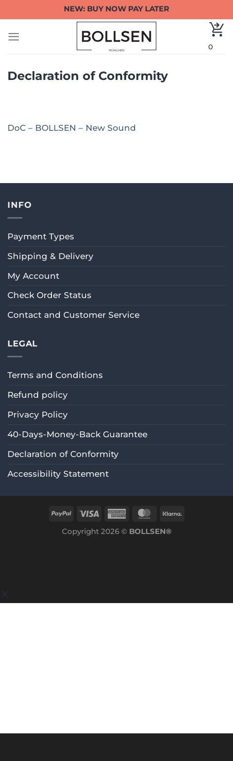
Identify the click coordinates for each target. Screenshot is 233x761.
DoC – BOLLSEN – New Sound (71, 128)
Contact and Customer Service (73, 315)
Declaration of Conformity (63, 454)
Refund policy (37, 395)
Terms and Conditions (55, 375)
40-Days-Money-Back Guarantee (77, 434)
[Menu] (13, 36)
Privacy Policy (37, 414)
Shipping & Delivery (50, 256)
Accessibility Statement (58, 474)
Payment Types (40, 236)
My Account (33, 276)
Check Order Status (49, 295)
